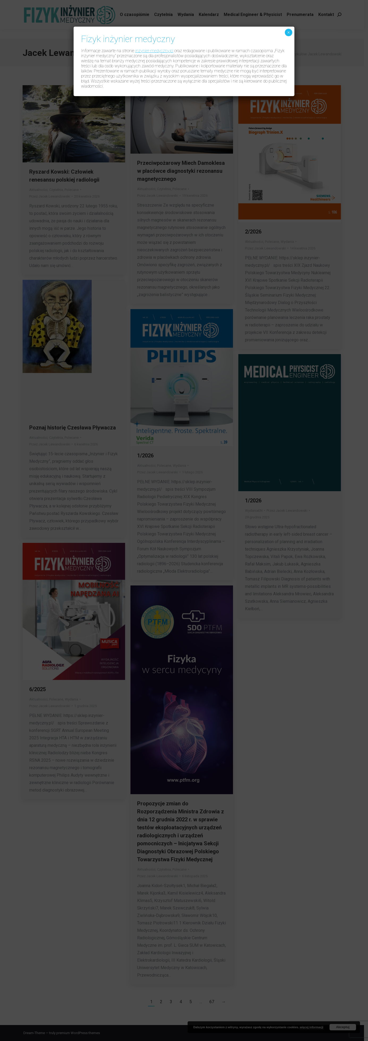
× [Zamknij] (288, 32)
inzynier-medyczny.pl (154, 50)
